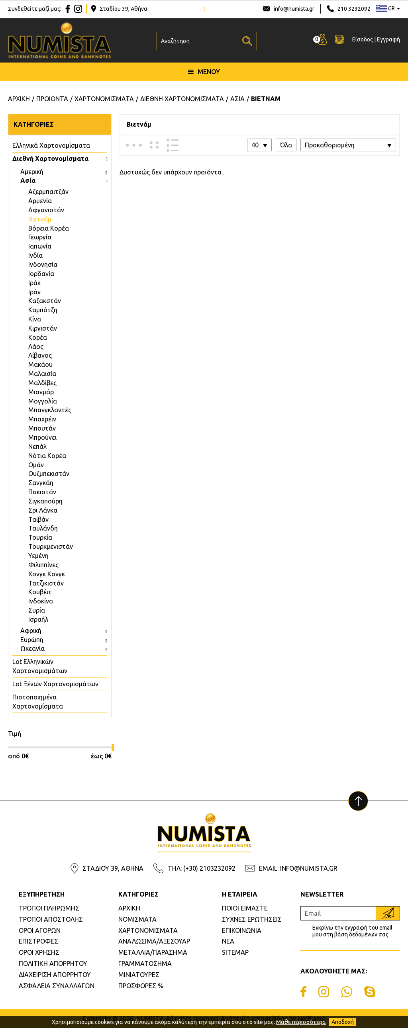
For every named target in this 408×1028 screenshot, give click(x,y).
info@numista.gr (294, 9)
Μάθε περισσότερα (301, 1022)
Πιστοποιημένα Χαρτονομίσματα (37, 701)
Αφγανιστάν (46, 209)
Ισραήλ (38, 619)
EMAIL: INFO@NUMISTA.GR (298, 868)
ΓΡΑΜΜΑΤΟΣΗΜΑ (145, 963)
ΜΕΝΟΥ (204, 72)
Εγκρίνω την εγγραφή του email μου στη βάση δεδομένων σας (352, 931)
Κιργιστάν (42, 328)
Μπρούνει (42, 437)
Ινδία (35, 255)
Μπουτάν (42, 428)
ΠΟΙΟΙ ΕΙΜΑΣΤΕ (245, 908)
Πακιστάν (42, 491)
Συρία (36, 610)
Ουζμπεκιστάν (48, 473)
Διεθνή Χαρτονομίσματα (50, 158)
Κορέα (37, 337)
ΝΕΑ (228, 941)
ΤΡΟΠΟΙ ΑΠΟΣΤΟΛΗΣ (51, 919)
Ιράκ (34, 282)
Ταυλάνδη (43, 528)
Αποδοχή (343, 1022)
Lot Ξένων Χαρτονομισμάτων (55, 683)
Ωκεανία (32, 648)
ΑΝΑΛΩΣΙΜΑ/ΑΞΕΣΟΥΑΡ (154, 941)
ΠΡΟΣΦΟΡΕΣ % (140, 985)
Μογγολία (42, 401)
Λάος (35, 346)
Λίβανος (40, 355)
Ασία (27, 180)
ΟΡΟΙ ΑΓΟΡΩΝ (40, 930)
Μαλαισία (42, 373)
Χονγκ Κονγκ (46, 574)
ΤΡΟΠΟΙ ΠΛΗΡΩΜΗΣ (49, 908)
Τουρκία (40, 537)
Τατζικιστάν (46, 583)
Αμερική (31, 171)
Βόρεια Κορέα (48, 228)
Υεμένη (38, 555)
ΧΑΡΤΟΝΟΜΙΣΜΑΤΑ (148, 930)
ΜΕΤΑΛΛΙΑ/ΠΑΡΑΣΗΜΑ (152, 952)
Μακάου (40, 364)
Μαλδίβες (42, 382)
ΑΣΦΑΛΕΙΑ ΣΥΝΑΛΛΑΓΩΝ (56, 985)
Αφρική (30, 630)
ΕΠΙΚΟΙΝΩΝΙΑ (241, 930)
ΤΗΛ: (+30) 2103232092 (201, 868)
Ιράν (34, 292)
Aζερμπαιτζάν (48, 191)
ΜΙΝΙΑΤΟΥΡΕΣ (138, 974)
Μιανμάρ (41, 392)
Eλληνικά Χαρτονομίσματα (51, 145)
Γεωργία (39, 237)
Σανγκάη (40, 482)
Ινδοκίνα (40, 601)
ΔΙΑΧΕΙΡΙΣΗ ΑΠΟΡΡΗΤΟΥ (55, 974)
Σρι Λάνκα (42, 510)
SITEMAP (235, 952)
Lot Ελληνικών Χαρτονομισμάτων (39, 666)
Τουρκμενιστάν (50, 546)
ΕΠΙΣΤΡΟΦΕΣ (38, 941)
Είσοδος (362, 40)
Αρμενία (40, 200)
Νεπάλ (37, 446)
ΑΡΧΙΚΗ (129, 908)
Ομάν (36, 464)
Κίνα (34, 319)
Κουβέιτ (40, 591)
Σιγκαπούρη (45, 501)
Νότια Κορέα (47, 455)
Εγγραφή (388, 40)
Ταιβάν (38, 519)
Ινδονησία (42, 264)
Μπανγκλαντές (49, 409)
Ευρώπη (31, 639)
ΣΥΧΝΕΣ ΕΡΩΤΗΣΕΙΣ (252, 919)
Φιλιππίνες (43, 564)
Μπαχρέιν (42, 419)
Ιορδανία (41, 273)
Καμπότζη (42, 309)
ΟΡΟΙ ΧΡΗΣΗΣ (39, 952)
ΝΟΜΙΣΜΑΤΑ (137, 919)
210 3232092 (354, 9)
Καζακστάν (44, 300)
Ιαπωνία (39, 246)
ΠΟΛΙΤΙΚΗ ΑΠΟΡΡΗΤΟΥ (53, 963)
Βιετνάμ (39, 219)
